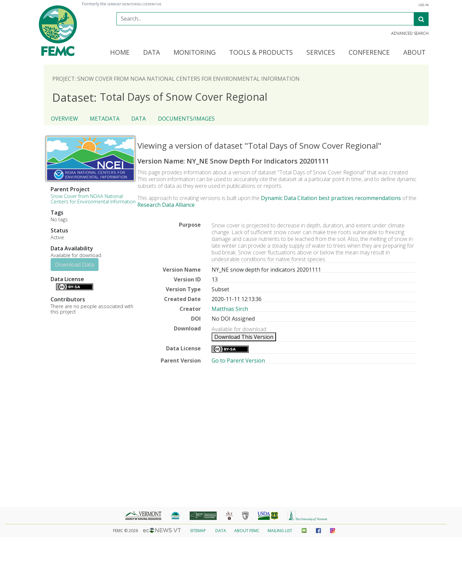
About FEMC (247, 530)
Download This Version (243, 337)
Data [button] (151, 52)
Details (53, 286)
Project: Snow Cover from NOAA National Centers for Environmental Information (176, 78)
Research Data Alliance (166, 204)
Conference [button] (369, 52)
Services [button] (320, 52)
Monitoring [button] (194, 52)
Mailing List (280, 530)
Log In (423, 5)
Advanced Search (410, 33)
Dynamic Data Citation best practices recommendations (331, 198)
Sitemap (198, 530)
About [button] (414, 52)
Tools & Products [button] (261, 52)
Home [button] (120, 52)
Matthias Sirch (230, 309)
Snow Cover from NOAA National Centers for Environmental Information (93, 199)
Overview (64, 118)
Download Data (74, 264)
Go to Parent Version (238, 360)
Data (138, 118)
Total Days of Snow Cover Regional (159, 97)
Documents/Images (186, 118)
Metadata (104, 118)
